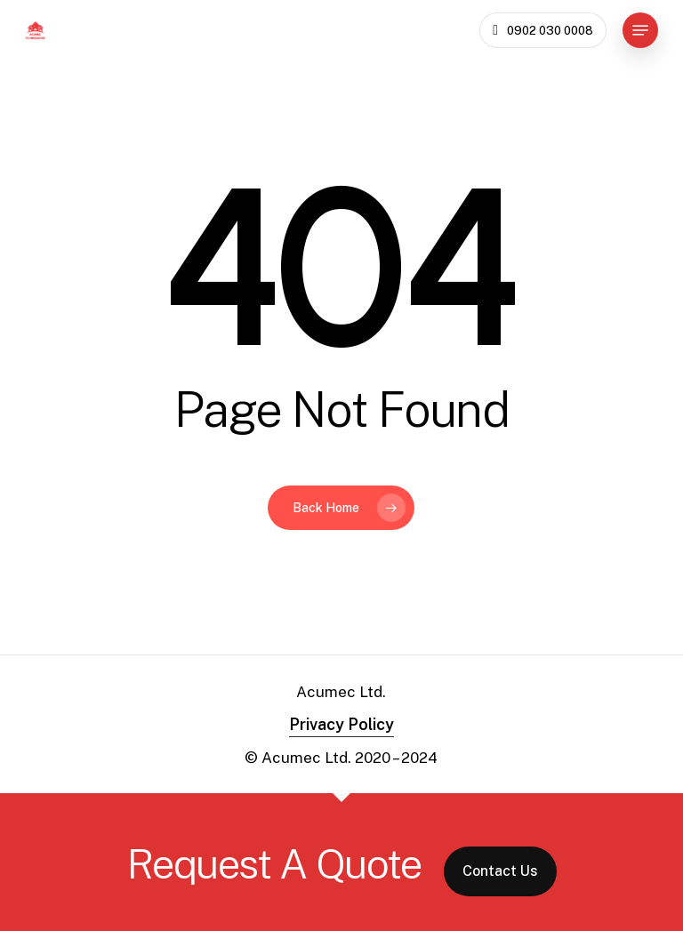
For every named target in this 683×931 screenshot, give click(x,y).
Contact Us (500, 871)
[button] (640, 30)
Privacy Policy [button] (341, 724)
